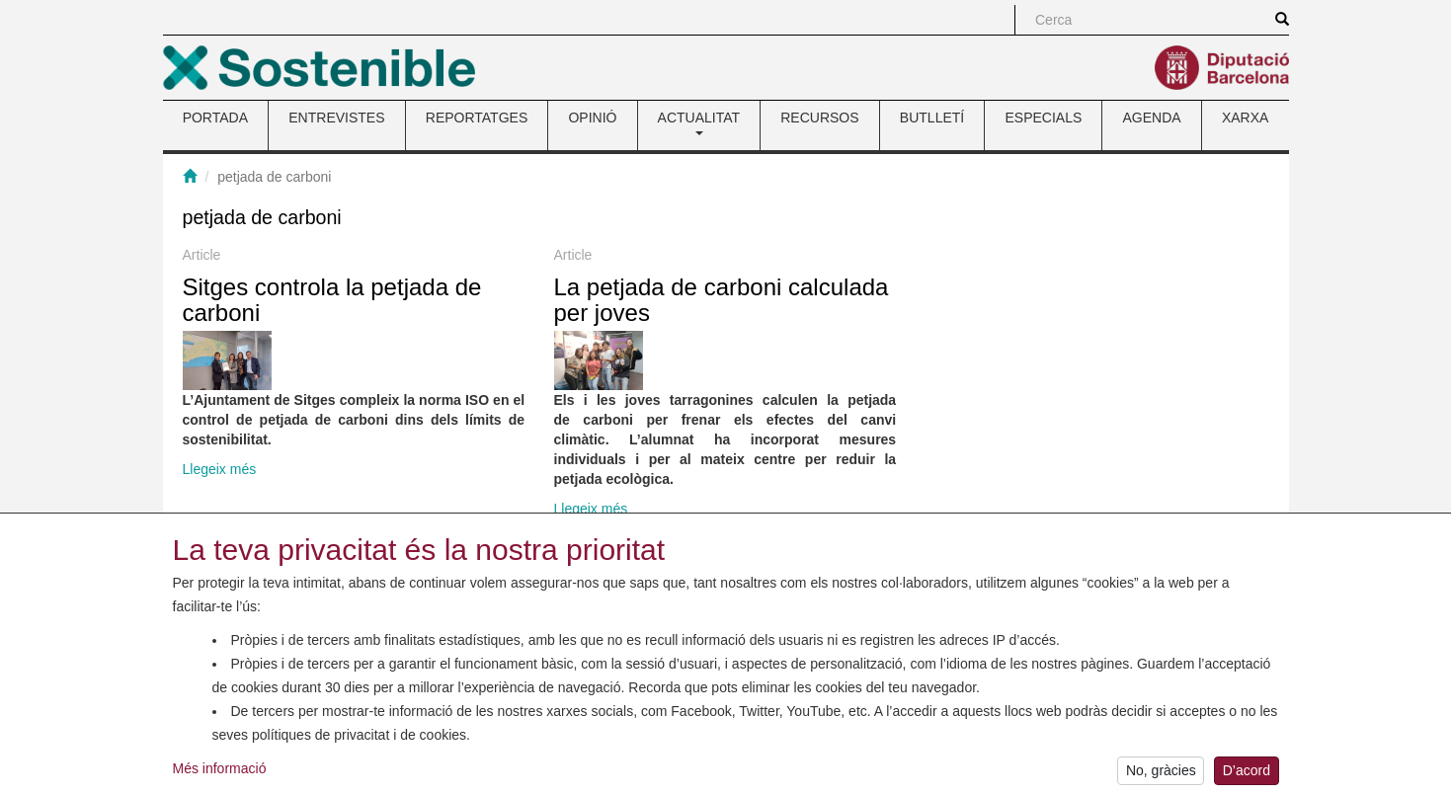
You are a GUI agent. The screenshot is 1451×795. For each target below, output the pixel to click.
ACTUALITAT (699, 122)
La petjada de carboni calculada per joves (721, 300)
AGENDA (1152, 117)
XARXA (1245, 117)
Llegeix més (220, 469)
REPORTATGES (476, 117)
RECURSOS (819, 117)
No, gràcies (1161, 774)
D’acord (1246, 774)
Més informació (220, 771)
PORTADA (215, 117)
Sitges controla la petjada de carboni (332, 300)
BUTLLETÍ (932, 117)
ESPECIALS (1043, 117)
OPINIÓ (592, 117)
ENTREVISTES (336, 117)
